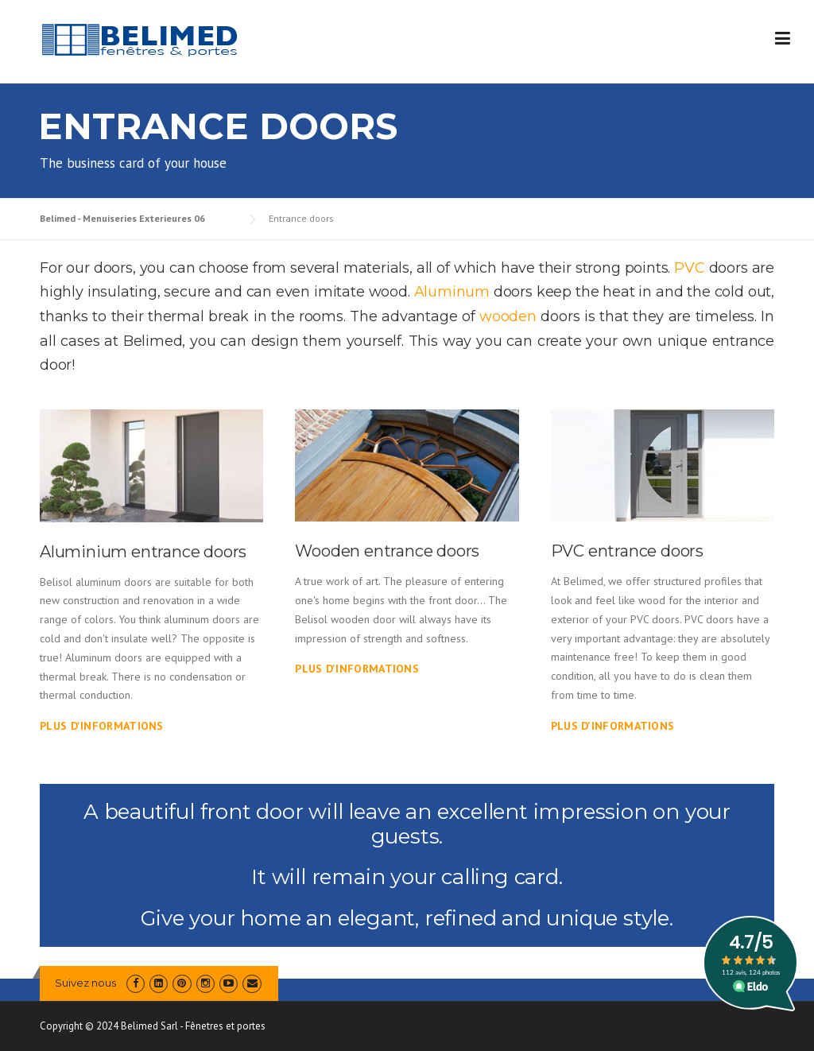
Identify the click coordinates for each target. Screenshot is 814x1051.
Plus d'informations (102, 726)
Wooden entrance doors (387, 550)
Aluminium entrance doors (143, 551)
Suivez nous (85, 982)
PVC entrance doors (627, 550)
